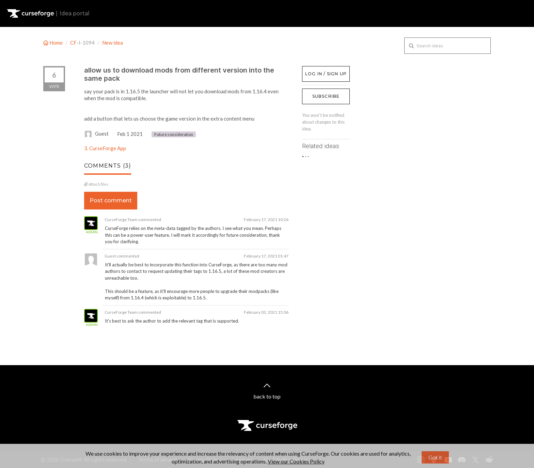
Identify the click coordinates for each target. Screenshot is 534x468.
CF (73, 43)
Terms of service (157, 460)
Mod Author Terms (286, 460)
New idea (112, 43)
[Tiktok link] (434, 460)
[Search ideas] (447, 45)
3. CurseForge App (105, 148)
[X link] (475, 460)
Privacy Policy (204, 460)
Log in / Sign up (319, 69)
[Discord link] (462, 460)
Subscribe (326, 96)
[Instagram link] (421, 460)
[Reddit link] (489, 460)
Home (53, 43)
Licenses (242, 460)
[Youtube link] (448, 460)
